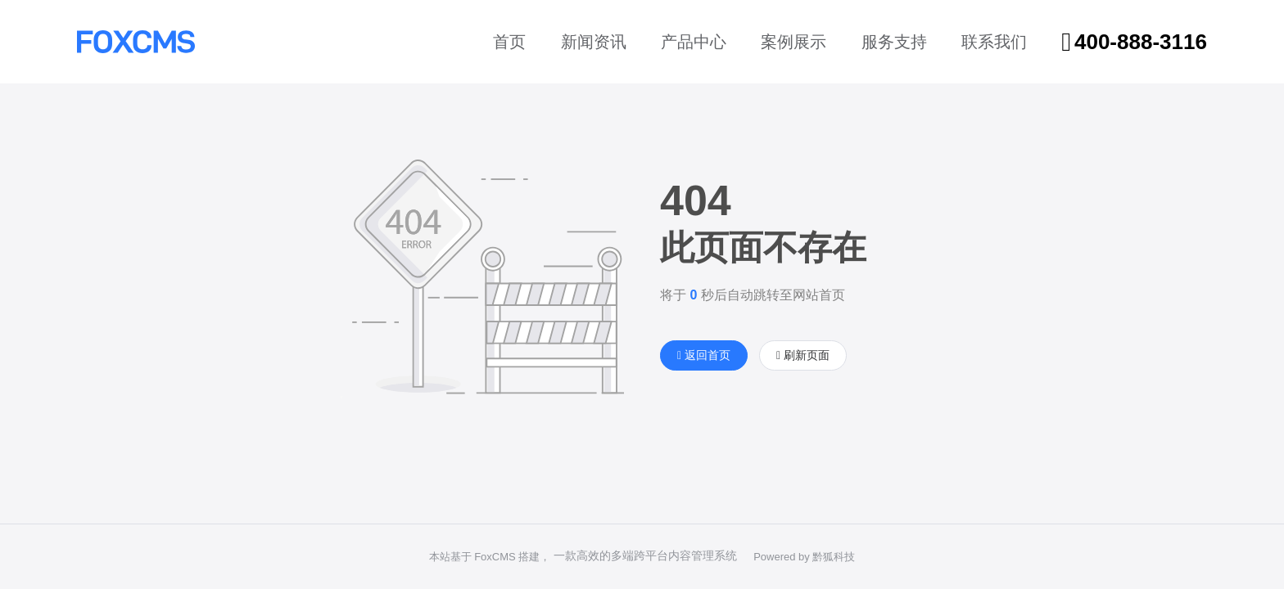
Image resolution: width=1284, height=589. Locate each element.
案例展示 (793, 42)
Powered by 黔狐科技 (804, 557)
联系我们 (994, 42)
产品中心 (693, 42)
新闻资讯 (593, 42)
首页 (509, 42)
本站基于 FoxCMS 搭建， (490, 557)
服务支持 (894, 42)
